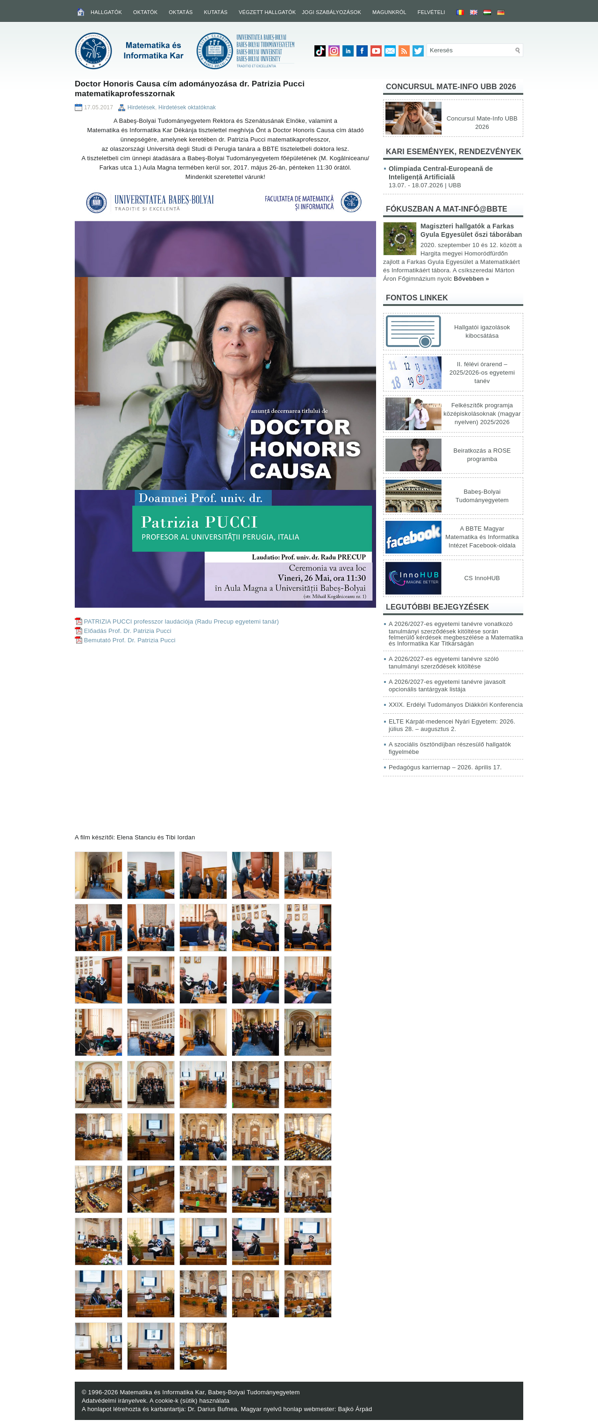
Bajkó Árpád (355, 1409)
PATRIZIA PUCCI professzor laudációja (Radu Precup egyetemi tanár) (181, 621)
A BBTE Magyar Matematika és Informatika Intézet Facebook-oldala (482, 537)
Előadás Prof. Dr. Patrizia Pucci (127, 630)
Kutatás (216, 12)
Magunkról (389, 12)
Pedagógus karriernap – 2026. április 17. (445, 767)
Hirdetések (141, 107)
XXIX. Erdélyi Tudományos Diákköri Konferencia (456, 704)
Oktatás (180, 12)
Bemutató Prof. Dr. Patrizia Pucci (130, 640)
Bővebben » (471, 278)
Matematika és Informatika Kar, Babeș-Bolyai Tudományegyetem (209, 1392)
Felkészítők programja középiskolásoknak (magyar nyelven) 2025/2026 (481, 414)
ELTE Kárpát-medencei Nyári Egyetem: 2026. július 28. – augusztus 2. (452, 725)
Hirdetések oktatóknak (187, 107)
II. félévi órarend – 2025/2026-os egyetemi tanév (482, 372)
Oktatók (145, 12)
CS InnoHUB (482, 578)
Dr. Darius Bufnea (212, 1409)
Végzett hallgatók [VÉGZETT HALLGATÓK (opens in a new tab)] (267, 12)
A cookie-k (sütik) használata (189, 1400)
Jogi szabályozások (331, 12)
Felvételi (431, 12)
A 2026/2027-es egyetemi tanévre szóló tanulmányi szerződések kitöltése (444, 662)
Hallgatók (106, 12)
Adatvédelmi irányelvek (114, 1400)
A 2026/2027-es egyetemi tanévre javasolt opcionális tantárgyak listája (447, 685)
